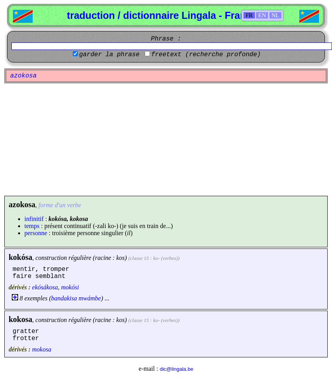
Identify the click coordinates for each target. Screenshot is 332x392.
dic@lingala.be (176, 369)
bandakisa (64, 298)
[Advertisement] (166, 140)
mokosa (42, 349)
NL (275, 15)
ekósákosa (45, 287)
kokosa (20, 319)
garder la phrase (109, 54)
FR (249, 15)
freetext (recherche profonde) (205, 54)
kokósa (20, 257)
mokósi (70, 287)
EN (262, 15)
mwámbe (90, 298)
